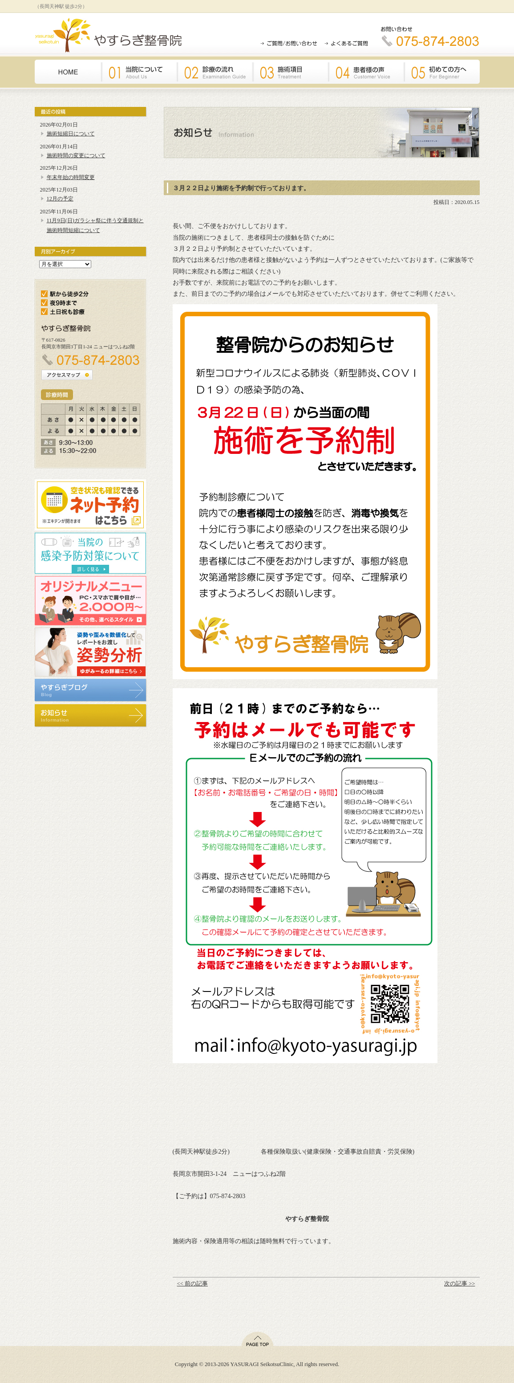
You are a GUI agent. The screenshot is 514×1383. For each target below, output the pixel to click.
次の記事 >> (459, 1284)
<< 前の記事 (192, 1284)
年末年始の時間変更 (71, 177)
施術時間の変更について (76, 155)
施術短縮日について (71, 134)
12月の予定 (60, 199)
